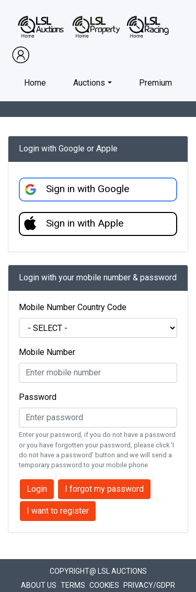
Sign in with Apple (84, 223)
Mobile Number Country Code (72, 307)
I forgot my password (104, 489)
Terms (73, 585)
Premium (155, 83)
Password (37, 397)
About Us (38, 585)
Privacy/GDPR (149, 585)
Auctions (89, 83)
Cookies (104, 585)
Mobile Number (47, 352)
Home (35, 83)
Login (37, 489)
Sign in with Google (87, 189)
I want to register (58, 511)
